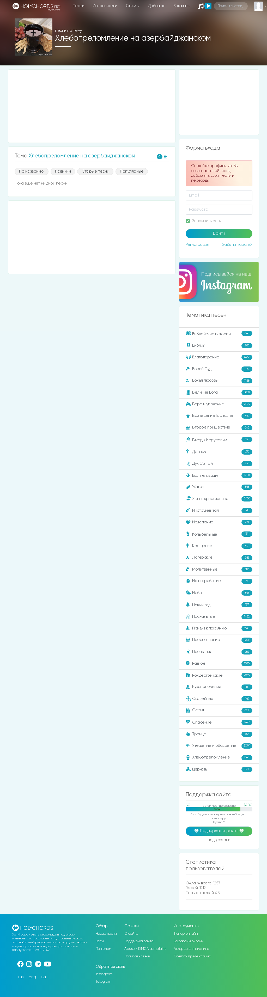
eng (32, 977)
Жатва (219, 487)
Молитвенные (219, 569)
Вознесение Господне (219, 416)
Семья (219, 710)
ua (43, 977)
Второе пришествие (219, 427)
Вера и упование (219, 404)
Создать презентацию (192, 956)
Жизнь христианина (219, 498)
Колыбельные (219, 534)
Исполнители (105, 6)
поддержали (219, 840)
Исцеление (219, 522)
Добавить (156, 6)
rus (21, 977)
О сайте (131, 933)
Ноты (100, 941)
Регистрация (197, 245)
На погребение (219, 581)
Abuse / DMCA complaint (145, 949)
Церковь (219, 769)
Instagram (104, 974)
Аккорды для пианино (191, 949)
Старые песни (95, 171)
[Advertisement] (91, 106)
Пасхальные (219, 616)
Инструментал (219, 510)
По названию (31, 171)
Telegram (103, 981)
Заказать (181, 6)
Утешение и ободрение (219, 746)
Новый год (219, 604)
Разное (219, 663)
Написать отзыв (137, 956)
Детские (219, 452)
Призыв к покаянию (219, 628)
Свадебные (219, 698)
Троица (219, 734)
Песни (78, 6)
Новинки (63, 171)
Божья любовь (219, 380)
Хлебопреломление (219, 757)
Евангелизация (219, 475)
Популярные (131, 171)
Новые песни (106, 933)
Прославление (219, 640)
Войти (219, 233)
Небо (219, 593)
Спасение (219, 722)
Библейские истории (219, 333)
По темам (103, 949)
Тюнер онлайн (186, 933)
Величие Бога (219, 392)
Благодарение (219, 357)
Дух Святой (219, 463)
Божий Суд (219, 369)
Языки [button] (131, 6)
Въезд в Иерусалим (219, 439)
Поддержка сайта (139, 941)
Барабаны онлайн (189, 941)
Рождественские (219, 675)
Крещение (219, 546)
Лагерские (219, 557)
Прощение (219, 652)
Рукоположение (219, 687)
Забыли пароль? (237, 245)
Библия (219, 345)
